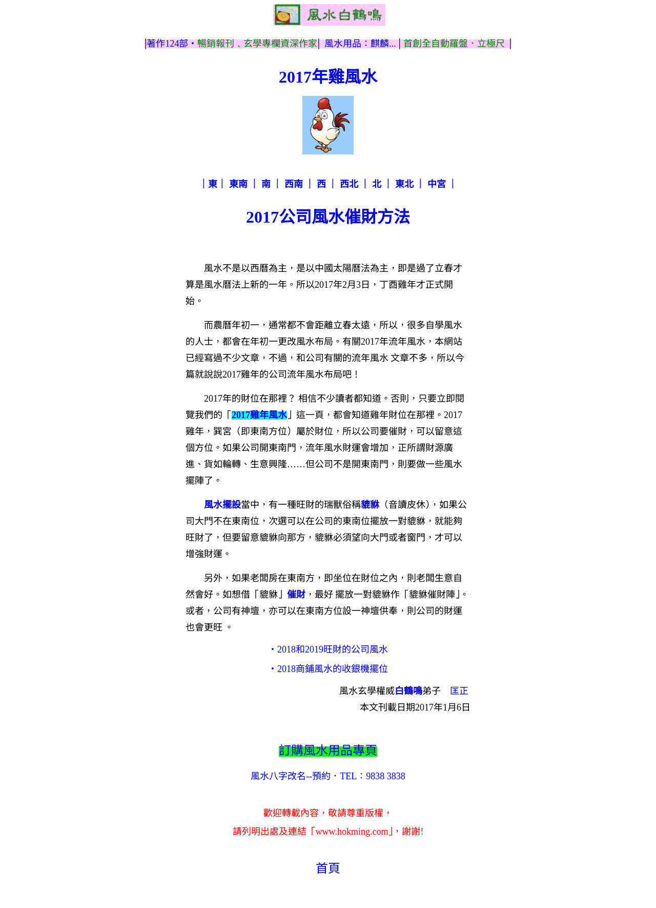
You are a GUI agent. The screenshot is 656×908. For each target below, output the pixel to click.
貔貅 (370, 505)
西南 (293, 184)
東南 (238, 184)
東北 (404, 184)
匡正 (459, 691)
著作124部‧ (172, 43)
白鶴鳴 (408, 691)
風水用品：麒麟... (360, 43)
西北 (349, 184)
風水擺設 (222, 505)
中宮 (436, 184)
